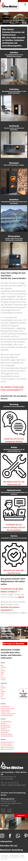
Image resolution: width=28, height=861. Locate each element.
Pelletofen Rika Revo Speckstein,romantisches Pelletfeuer (7, 631)
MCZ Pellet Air (4, 728)
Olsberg (2, 672)
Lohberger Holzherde (5, 711)
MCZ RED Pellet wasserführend (7, 742)
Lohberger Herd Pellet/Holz (6, 715)
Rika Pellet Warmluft (5, 725)
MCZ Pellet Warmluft (5, 730)
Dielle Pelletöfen (4, 732)
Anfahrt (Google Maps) (17, 785)
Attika (2, 665)
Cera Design (3, 667)
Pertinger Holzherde (5, 706)
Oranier (2, 674)
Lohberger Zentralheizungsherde (8, 713)
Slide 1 (15, 22)
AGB (22, 856)
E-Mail (3, 785)
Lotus (2, 669)
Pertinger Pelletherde (5, 710)
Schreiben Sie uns (8, 845)
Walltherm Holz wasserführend (7, 747)
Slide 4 (17, 22)
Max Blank (3, 670)
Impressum (4, 856)
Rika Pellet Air (4, 723)
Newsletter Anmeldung (11, 850)
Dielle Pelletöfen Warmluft (6, 734)
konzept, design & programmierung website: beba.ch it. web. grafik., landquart (13, 858)
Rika (2, 676)
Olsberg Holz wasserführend (7, 749)
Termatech (3, 679)
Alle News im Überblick (13, 643)
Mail (20, 597)
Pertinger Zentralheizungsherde (8, 708)
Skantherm (3, 678)
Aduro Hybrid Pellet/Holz (6, 721)
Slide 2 (16, 22)
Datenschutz (14, 856)
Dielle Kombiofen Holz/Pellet (7, 736)
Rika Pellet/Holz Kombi (5, 727)
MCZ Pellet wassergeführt (6, 744)
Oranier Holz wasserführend (7, 745)
